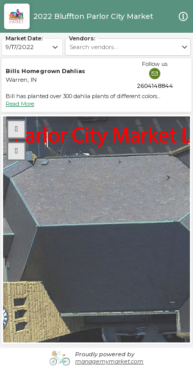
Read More (20, 103)
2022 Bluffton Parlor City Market (93, 16)
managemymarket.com (109, 361)
